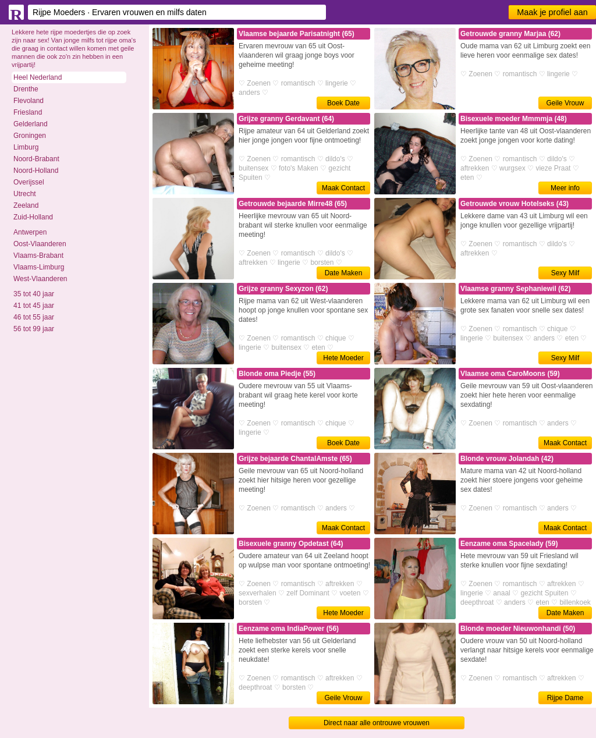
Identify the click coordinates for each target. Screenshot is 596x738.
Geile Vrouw (565, 103)
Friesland (27, 112)
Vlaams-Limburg (38, 267)
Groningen (29, 136)
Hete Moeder (343, 358)
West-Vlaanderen (40, 279)
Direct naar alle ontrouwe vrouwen (377, 723)
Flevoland (28, 101)
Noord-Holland (35, 170)
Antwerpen (30, 232)
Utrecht (24, 194)
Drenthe (25, 89)
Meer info (565, 188)
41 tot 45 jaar (33, 305)
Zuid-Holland (33, 217)
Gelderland (30, 124)
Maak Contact (343, 188)
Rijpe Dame (565, 698)
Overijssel (28, 182)
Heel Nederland (37, 77)
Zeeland (25, 205)
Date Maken (344, 273)
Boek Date (343, 103)
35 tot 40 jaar (33, 294)
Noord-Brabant (36, 159)
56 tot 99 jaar (33, 329)
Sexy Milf (565, 273)
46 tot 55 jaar (33, 317)
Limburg (25, 147)
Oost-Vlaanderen (39, 244)
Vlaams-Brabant (38, 255)
